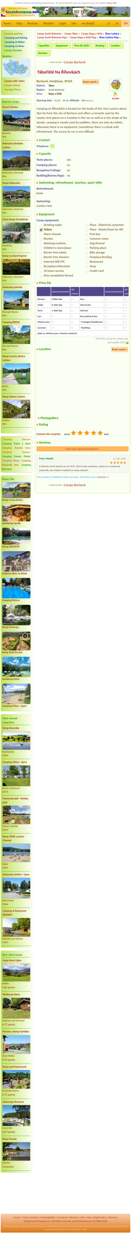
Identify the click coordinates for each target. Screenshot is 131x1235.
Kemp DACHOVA (11, 546)
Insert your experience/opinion (83, 448)
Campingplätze (47, 1217)
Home (7, 23)
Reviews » (103, 477)
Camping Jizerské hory (16, 447)
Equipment (61, 45)
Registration (100, 1217)
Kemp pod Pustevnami (14, 1066)
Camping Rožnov (11, 600)
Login (62, 23)
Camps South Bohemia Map (52, 37)
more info (111, 2)
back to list (55, 62)
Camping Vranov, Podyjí (16, 456)
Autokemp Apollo (11, 523)
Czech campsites (12, 1226)
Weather (48, 23)
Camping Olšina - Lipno (14, 705)
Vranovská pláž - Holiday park (15, 800)
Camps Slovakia (13, 50)
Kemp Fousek (10, 1139)
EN (126, 23)
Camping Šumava (16, 439)
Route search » (91, 81)
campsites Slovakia (52, 1229)
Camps (16, 1217)
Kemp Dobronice (11, 183)
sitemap (112, 1217)
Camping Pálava (11, 460)
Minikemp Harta (11, 994)
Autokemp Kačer (11, 679)
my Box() (88, 23)
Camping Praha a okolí (16, 443)
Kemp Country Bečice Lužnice (14, 358)
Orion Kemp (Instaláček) (15, 219)
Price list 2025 (81, 45)
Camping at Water (14, 42)
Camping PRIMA (11, 322)
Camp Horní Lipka (12, 960)
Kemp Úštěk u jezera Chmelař (13, 838)
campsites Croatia (79, 1229)
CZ (108, 23)
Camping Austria (76, 1226)
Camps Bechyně (75, 62)
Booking (100, 45)
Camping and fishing (15, 37)
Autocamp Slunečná (13, 1101)
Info (73, 23)
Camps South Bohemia (49, 33)
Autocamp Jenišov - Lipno (16, 874)
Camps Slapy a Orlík (91, 33)
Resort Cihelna (10, 107)
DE (117, 23)
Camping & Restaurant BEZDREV (14, 912)
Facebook (63, 1217)
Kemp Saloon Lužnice (14, 396)
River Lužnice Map (109, 37)
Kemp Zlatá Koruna (12, 652)
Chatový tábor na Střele (14, 573)
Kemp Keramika (11, 728)
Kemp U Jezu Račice (12, 499)
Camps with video (14, 81)
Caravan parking (13, 33)
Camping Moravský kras (16, 462)
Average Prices (12, 89)
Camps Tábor (71, 33)
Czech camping (30, 1217)
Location (115, 45)
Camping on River (14, 46)
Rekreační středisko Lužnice (13, 145)
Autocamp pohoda (12, 287)
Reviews (33, 23)
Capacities (43, 45)
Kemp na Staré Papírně (15, 255)
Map (19, 23)
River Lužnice (112, 33)
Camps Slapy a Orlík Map (83, 37)
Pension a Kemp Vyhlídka (16, 1031)
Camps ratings (12, 85)
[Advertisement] (16, 1193)
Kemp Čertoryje (10, 627)
